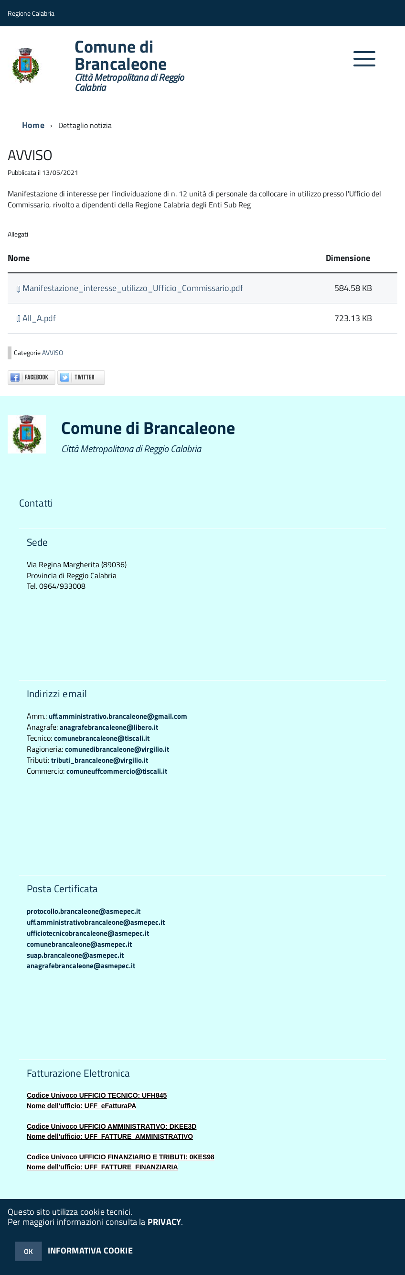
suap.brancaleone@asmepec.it (75, 955)
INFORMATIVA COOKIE (90, 1250)
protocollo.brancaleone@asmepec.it (83, 911)
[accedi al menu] (364, 63)
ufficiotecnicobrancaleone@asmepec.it (88, 933)
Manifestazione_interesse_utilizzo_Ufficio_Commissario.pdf (129, 287)
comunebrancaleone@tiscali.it (101, 738)
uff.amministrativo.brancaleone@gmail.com (118, 716)
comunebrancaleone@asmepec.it (79, 944)
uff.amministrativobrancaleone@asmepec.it (96, 922)
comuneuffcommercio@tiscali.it (116, 771)
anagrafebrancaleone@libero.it (109, 727)
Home (33, 125)
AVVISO (52, 352)
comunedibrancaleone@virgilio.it (117, 749)
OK (28, 1251)
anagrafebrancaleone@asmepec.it (81, 965)
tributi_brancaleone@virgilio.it (99, 760)
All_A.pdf (36, 318)
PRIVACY (164, 1221)
